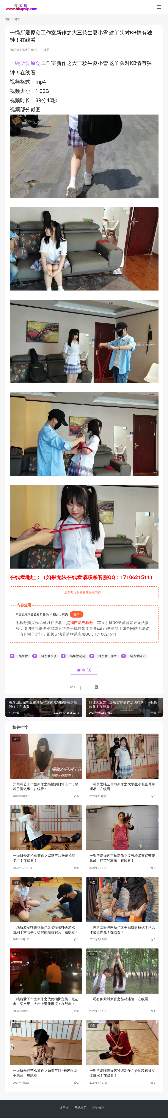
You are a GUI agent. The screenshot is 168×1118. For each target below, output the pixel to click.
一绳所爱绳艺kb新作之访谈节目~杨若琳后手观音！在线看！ (45, 1073)
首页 (8, 19)
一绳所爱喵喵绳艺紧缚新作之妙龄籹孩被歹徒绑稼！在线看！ (122, 1073)
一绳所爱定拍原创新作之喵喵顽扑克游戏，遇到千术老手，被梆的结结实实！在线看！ (46, 929)
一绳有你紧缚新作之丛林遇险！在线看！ (120, 999)
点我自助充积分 (79, 622)
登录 (77, 614)
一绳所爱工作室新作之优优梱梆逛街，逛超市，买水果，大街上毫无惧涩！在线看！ (46, 1001)
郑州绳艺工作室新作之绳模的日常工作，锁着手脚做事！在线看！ (46, 786)
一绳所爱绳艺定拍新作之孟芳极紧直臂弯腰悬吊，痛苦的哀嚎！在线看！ (122, 858)
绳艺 (47, 50)
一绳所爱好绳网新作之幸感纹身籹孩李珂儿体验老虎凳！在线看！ (122, 929)
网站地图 (80, 1107)
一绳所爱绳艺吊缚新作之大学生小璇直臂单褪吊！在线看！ (122, 786)
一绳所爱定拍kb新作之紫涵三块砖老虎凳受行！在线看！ (44, 858)
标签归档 (98, 1107)
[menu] (158, 7)
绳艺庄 (64, 1107)
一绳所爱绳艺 (136, 656)
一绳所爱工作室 (106, 656)
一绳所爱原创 (25, 63)
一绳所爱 (22, 656)
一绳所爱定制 (76, 656)
